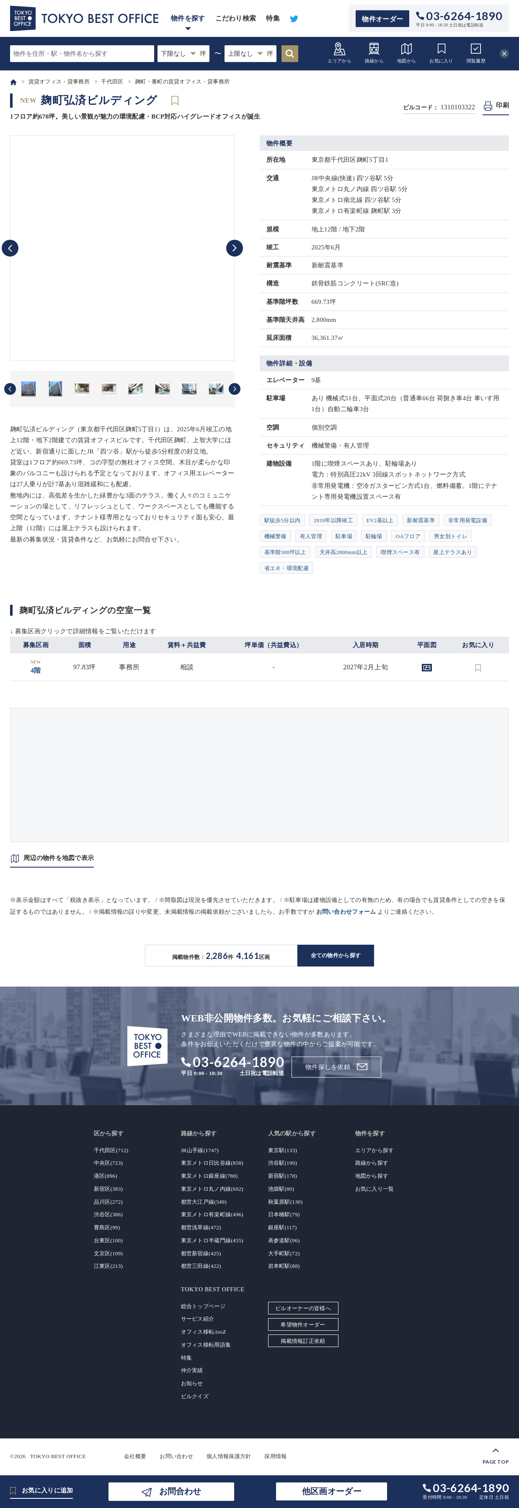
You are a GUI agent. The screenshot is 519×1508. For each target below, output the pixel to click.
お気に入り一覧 (374, 1189)
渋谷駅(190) (282, 1163)
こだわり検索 (235, 18)
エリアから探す (374, 1150)
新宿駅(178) (282, 1176)
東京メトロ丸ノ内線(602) (212, 1189)
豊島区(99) (107, 1227)
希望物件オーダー (303, 1324)
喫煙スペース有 (400, 552)
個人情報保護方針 (229, 1456)
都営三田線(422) (201, 1266)
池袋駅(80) (281, 1189)
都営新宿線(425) (201, 1253)
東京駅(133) (282, 1150)
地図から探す (372, 1176)
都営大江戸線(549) (204, 1202)
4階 (35, 667)
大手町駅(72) (284, 1253)
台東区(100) (108, 1240)
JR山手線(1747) (200, 1150)
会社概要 (135, 1456)
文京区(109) (108, 1253)
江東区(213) (108, 1266)
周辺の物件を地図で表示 (58, 858)
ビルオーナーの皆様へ (303, 1308)
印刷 (502, 105)
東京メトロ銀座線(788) (209, 1176)
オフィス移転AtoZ (203, 1332)
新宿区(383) (108, 1189)
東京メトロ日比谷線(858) (212, 1163)
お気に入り (441, 52)
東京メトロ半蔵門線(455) (212, 1240)
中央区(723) (108, 1163)
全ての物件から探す (336, 955)
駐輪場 (374, 536)
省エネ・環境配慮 (286, 568)
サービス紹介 (197, 1319)
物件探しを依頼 (327, 1067)
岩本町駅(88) (284, 1266)
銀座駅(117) (282, 1227)
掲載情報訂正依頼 (303, 1341)
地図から (406, 52)
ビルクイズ (195, 1396)
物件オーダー (382, 18)
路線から (374, 52)
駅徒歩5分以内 (282, 520)
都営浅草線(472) (201, 1227)
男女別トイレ (450, 536)
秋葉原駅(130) (285, 1202)
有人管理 (311, 536)
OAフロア (408, 536)
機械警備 (275, 536)
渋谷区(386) (108, 1214)
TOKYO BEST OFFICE (58, 1456)
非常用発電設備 (467, 520)
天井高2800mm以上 (344, 552)
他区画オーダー (331, 1491)
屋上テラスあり (452, 552)
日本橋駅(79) (284, 1214)
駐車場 (344, 536)
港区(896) (105, 1176)
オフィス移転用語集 (206, 1345)
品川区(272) (108, 1202)
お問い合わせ (176, 1456)
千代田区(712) (111, 1150)
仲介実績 (192, 1370)
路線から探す (372, 1163)
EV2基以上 (380, 520)
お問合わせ (180, 1491)
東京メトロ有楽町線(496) (212, 1214)
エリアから (339, 52)
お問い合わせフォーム (346, 912)
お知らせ (192, 1383)
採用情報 (275, 1456)
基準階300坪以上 (285, 552)
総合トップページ (203, 1306)
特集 (273, 18)
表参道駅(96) (284, 1240)
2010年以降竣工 (333, 520)
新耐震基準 (421, 520)
